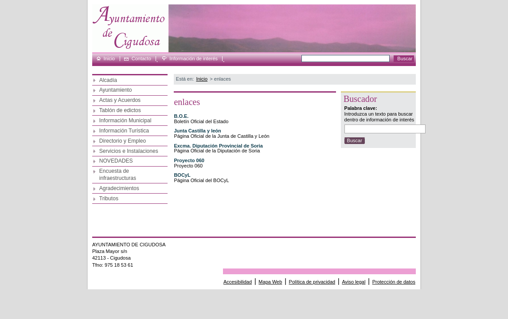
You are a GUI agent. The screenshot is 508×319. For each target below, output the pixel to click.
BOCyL (182, 175)
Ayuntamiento (115, 90)
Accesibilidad (237, 281)
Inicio (109, 58)
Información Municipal (125, 120)
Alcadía (108, 80)
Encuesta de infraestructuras (117, 174)
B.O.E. (181, 116)
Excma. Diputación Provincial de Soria (218, 145)
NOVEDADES (116, 161)
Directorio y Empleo (122, 141)
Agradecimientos (119, 188)
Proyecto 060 (189, 160)
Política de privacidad (312, 281)
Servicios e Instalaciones (128, 151)
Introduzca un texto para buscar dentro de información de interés (379, 116)
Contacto (141, 58)
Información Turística (124, 131)
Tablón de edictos (120, 110)
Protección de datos (393, 281)
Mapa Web (270, 281)
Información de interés (193, 58)
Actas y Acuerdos (120, 100)
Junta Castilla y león (197, 130)
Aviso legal (353, 281)
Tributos (108, 198)
